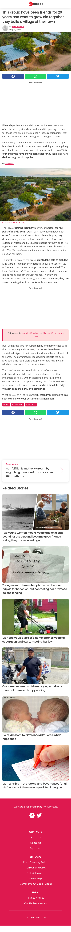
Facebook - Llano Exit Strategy (13, 222)
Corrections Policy (35, 867)
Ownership (35, 878)
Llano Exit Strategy (31, 333)
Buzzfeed (9, 163)
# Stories (31, 404)
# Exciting (17, 404)
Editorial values (35, 873)
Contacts (35, 842)
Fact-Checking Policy (35, 862)
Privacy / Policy (35, 898)
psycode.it (35, 848)
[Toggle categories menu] (4, 4)
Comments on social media (35, 883)
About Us (35, 837)
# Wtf (6, 404)
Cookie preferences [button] (35, 903)
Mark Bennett (18, 26)
